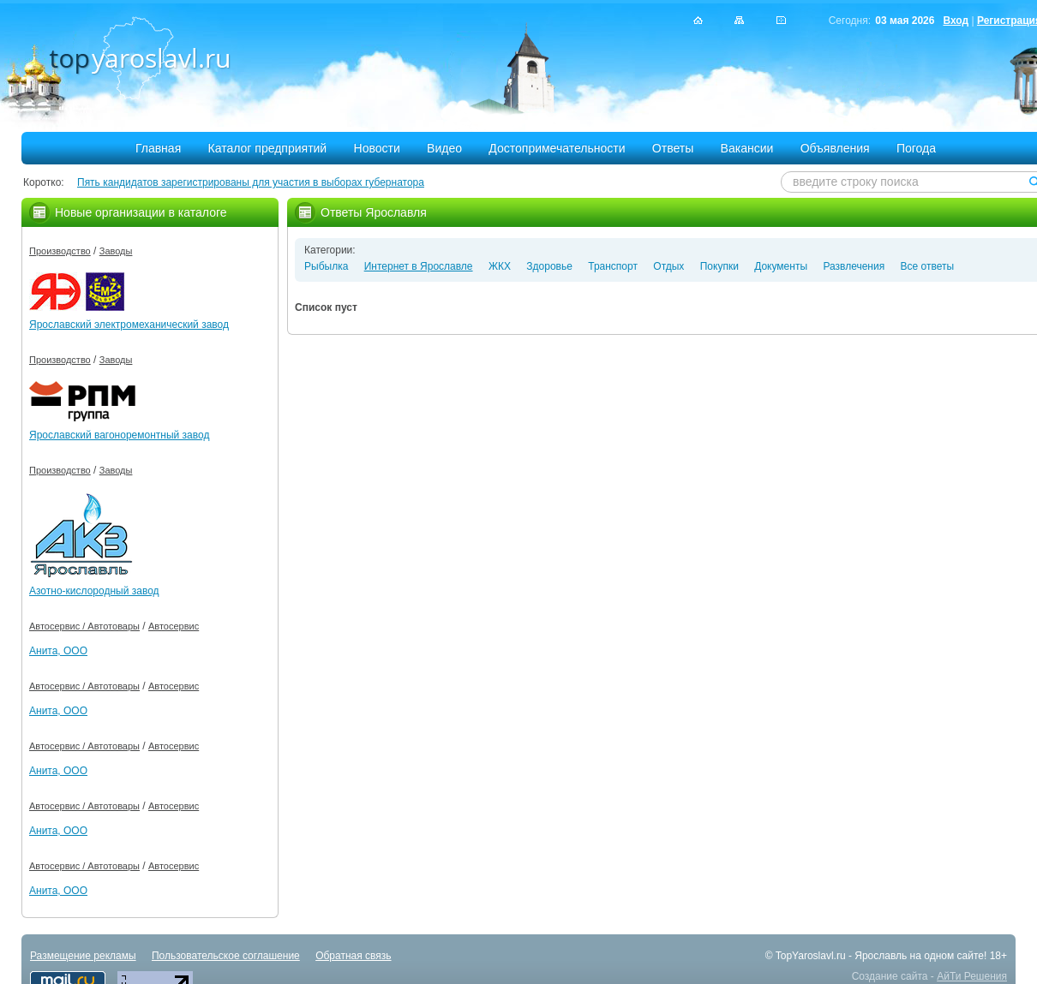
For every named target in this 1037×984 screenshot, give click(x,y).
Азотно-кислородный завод (94, 591)
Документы (780, 266)
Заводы (116, 251)
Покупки (719, 266)
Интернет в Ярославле (418, 266)
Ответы (672, 148)
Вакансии (747, 148)
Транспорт (613, 266)
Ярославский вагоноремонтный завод (119, 435)
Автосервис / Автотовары (84, 626)
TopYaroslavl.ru (811, 956)
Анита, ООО (58, 651)
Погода (916, 148)
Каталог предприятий (267, 148)
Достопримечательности (557, 148)
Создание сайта (890, 976)
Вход (955, 21)
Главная (158, 148)
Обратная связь (353, 956)
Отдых (668, 266)
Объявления (835, 148)
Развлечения (853, 266)
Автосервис (173, 626)
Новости (377, 148)
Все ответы (928, 266)
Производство (60, 251)
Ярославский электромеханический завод (129, 325)
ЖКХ (500, 266)
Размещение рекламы (83, 956)
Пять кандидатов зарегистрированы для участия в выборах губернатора (250, 182)
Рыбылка (326, 266)
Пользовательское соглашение (226, 956)
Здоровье (549, 266)
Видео (444, 148)
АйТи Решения (972, 976)
